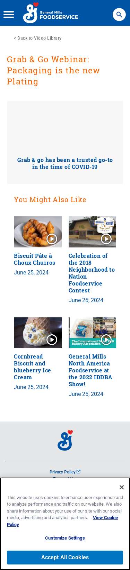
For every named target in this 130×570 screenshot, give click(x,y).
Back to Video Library (39, 38)
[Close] (121, 487)
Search (119, 11)
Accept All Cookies (65, 557)
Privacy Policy (65, 472)
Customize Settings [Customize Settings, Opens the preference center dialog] (65, 538)
